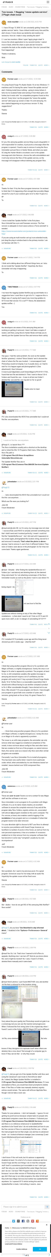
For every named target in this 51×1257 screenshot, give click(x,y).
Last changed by (11, 62)
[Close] (46, 1224)
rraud (10, 215)
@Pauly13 (5, 487)
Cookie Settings (21, 1249)
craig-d (11, 136)
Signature (7, 248)
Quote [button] (40, 65)
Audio (11, 7)
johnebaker (12, 482)
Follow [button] (25, 65)
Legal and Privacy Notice (13, 1244)
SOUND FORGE (20, 7)
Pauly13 (11, 350)
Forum (4, 7)
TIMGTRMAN (13, 287)
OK (40, 1249)
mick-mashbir (13, 22)
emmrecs (12, 786)
